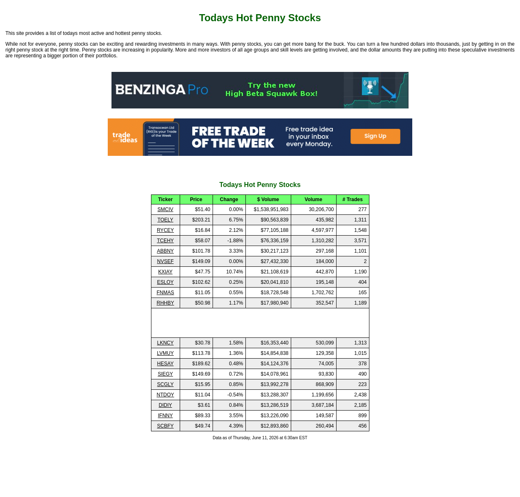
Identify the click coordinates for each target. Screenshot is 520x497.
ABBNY (165, 251)
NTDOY (165, 395)
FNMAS (165, 292)
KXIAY (165, 272)
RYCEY (165, 230)
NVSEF (165, 261)
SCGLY (165, 384)
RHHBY (165, 303)
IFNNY (165, 415)
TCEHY (165, 241)
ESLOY (165, 282)
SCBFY (165, 426)
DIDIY (165, 405)
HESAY (165, 364)
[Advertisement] (260, 322)
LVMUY (165, 353)
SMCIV (165, 209)
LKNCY (165, 343)
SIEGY (165, 374)
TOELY (165, 220)
